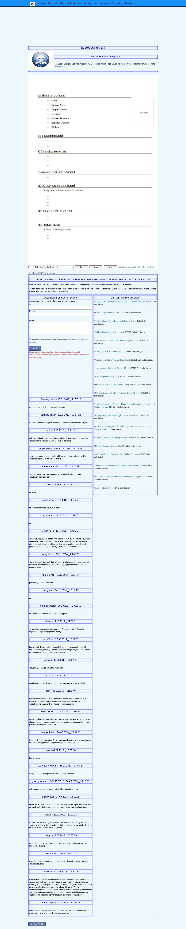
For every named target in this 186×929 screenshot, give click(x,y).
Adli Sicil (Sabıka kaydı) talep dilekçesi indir (114, 438)
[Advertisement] (93, 24)
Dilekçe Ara (77, 3)
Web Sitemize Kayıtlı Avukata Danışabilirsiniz (137, 267)
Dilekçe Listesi (65, 3)
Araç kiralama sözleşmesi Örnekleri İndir (112, 368)
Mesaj (97, 3)
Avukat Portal (37, 924)
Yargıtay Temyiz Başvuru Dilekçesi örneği (112, 360)
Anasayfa (41, 3)
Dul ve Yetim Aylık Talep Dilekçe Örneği (112, 385)
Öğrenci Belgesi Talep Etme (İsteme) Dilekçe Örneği (117, 393)
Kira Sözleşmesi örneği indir (107, 313)
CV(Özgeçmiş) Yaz (109, 3)
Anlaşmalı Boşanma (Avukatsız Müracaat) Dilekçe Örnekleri (120, 301)
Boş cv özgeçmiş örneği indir (107, 376)
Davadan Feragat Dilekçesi (106, 446)
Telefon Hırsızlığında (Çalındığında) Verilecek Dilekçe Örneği (121, 465)
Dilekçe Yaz (88, 3)
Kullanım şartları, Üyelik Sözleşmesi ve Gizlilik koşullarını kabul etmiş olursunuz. (53, 339)
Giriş (120, 3)
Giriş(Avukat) (129, 3)
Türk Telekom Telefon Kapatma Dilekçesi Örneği (115, 321)
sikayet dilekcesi (102, 488)
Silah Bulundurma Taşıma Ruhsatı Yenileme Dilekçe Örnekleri (121, 476)
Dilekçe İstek (52, 3)
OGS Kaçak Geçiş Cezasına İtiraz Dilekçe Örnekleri (117, 454)
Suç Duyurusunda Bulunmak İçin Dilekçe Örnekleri (116, 340)
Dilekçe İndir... (60, 66)
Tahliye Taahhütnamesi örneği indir (110, 332)
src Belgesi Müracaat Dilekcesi (108, 351)
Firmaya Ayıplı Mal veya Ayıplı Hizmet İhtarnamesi (116, 415)
